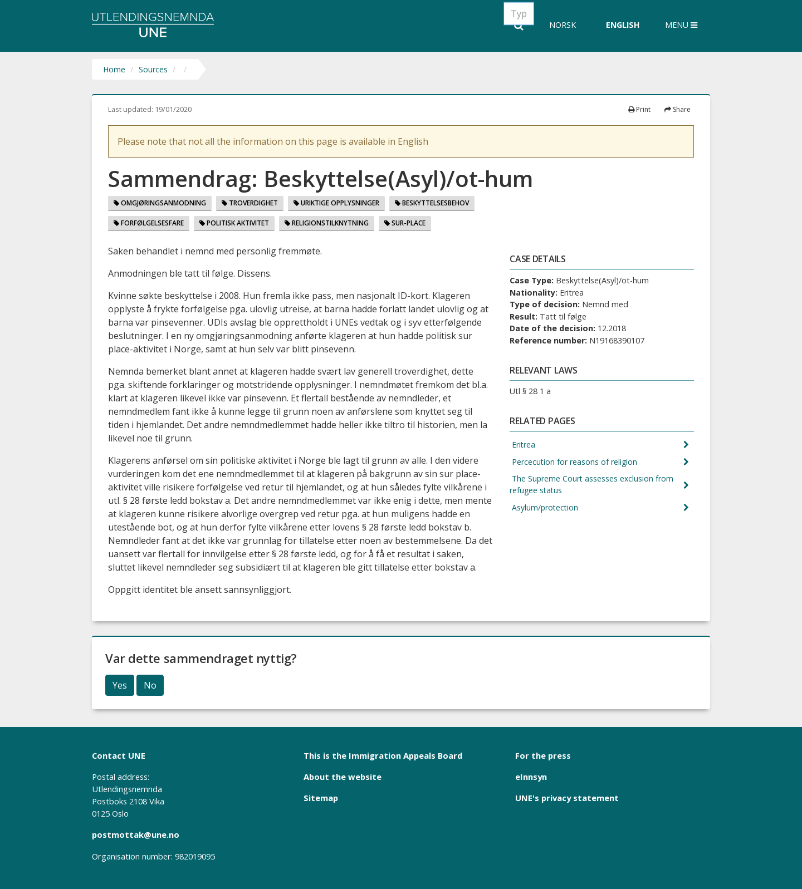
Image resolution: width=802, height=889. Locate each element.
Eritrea (523, 445)
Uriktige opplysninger (336, 203)
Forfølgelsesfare (149, 223)
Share (677, 109)
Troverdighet (250, 203)
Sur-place (405, 223)
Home (114, 69)
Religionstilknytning (327, 223)
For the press (543, 755)
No (150, 685)
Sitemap (321, 797)
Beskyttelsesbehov (432, 203)
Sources (153, 69)
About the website (343, 776)
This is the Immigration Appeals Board (383, 755)
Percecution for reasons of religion (574, 462)
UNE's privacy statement (567, 797)
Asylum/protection (545, 509)
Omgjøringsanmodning (160, 203)
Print (639, 109)
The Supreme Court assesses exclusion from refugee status (593, 486)
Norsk (562, 24)
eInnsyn (531, 776)
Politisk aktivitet (234, 223)
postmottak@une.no (135, 834)
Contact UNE (118, 755)
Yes (120, 685)
